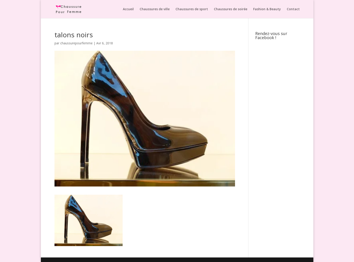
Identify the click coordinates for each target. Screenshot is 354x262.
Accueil (128, 9)
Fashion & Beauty (267, 9)
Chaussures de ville (155, 9)
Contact (293, 9)
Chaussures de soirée (230, 9)
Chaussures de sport (192, 9)
